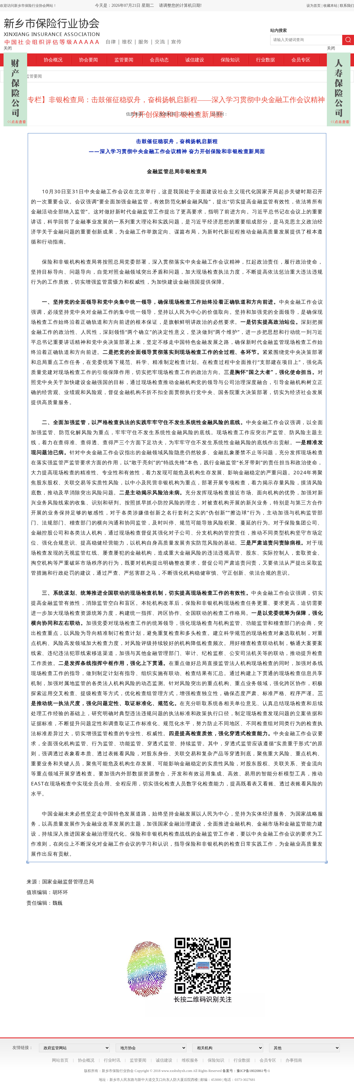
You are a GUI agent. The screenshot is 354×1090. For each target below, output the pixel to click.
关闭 (8, 48)
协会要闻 (88, 59)
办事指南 (294, 1060)
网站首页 (60, 1060)
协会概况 (53, 59)
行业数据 (265, 59)
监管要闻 (123, 59)
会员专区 (300, 59)
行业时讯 (112, 1060)
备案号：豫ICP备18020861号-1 (246, 1071)
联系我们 (347, 6)
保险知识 (230, 59)
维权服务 (190, 1060)
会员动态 (159, 59)
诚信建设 (194, 59)
